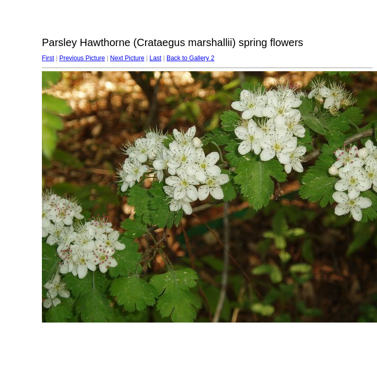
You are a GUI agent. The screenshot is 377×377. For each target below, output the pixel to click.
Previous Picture (82, 58)
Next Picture (127, 58)
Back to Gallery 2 (190, 58)
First (48, 58)
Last (155, 58)
